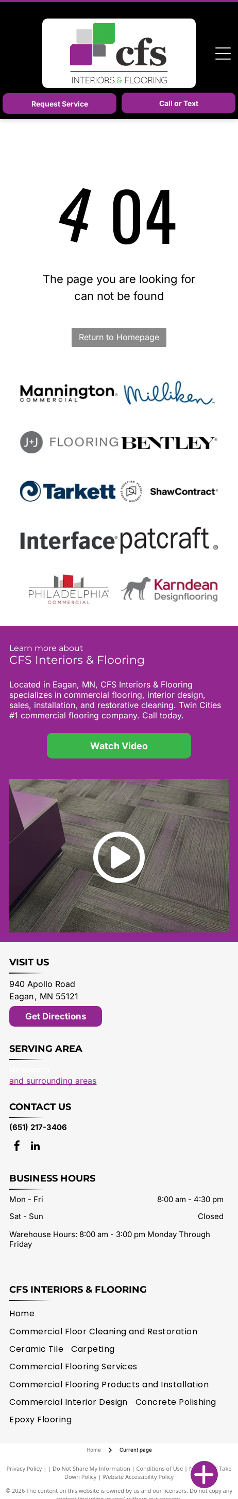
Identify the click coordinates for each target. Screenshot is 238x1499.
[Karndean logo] (169, 589)
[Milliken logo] (169, 394)
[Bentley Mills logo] (169, 442)
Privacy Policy (24, 1468)
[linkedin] (35, 1147)
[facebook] (17, 1147)
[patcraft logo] (169, 540)
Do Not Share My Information (91, 1468)
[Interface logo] (68, 540)
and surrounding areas (52, 1080)
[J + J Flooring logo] (68, 442)
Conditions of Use (160, 1468)
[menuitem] (25, 1313)
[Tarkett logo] (68, 491)
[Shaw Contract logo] (169, 491)
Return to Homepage (119, 337)
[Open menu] (223, 53)
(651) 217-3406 (38, 1127)
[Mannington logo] (68, 394)
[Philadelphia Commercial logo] (68, 589)
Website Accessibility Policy (138, 1476)
